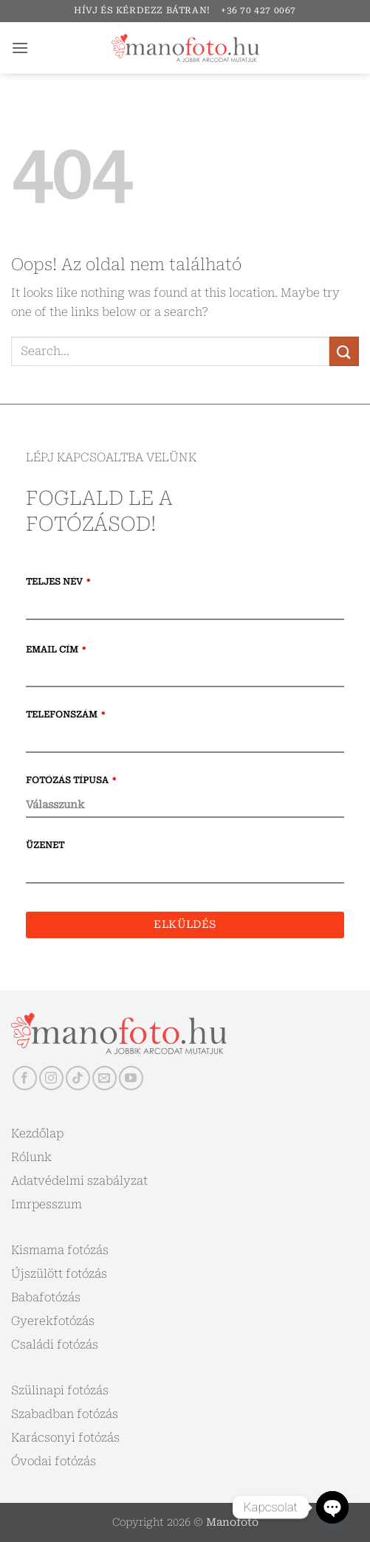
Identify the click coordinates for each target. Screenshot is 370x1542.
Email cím (56, 649)
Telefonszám (65, 714)
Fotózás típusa (71, 780)
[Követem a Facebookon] (25, 1078)
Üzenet (45, 845)
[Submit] (344, 351)
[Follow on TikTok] (78, 1078)
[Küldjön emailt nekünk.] (104, 1078)
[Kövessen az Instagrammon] (51, 1078)
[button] (20, 48)
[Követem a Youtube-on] (131, 1078)
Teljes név (58, 581)
